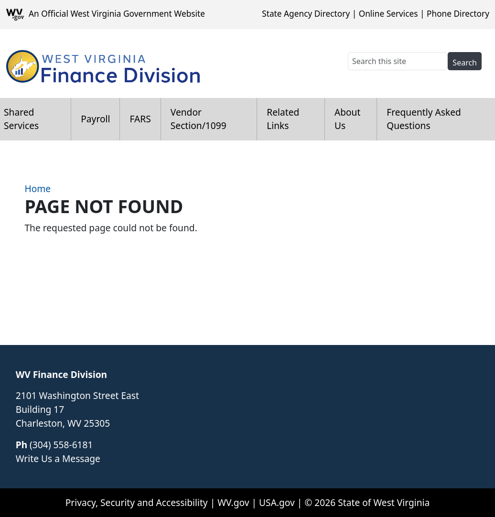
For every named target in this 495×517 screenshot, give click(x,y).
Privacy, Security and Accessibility (136, 502)
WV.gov (233, 502)
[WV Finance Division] (103, 63)
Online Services (388, 13)
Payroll (95, 118)
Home (37, 188)
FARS (140, 118)
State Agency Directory (306, 13)
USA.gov (277, 502)
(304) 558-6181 (61, 444)
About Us (347, 119)
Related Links (283, 119)
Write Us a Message (58, 458)
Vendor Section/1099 (198, 119)
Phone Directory (458, 13)
